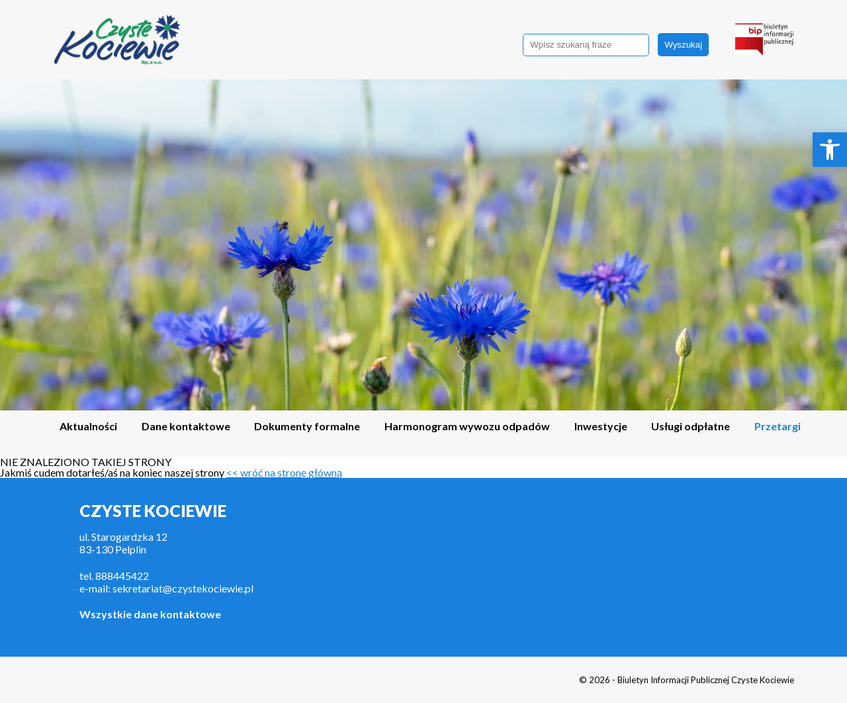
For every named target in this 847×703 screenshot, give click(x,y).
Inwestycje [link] (600, 426)
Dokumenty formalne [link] (307, 426)
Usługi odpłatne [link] (690, 426)
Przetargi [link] (777, 426)
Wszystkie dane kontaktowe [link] (150, 614)
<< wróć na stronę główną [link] (284, 472)
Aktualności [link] (88, 426)
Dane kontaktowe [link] (186, 426)
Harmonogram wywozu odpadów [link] (467, 426)
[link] (830, 149)
